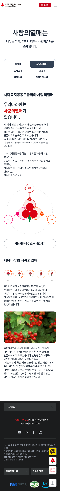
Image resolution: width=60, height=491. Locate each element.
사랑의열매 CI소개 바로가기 (30, 243)
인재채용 (24, 424)
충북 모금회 (45, 5)
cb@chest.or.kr (16, 460)
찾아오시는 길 (34, 424)
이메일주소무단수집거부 (38, 420)
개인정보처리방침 (21, 420)
